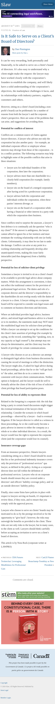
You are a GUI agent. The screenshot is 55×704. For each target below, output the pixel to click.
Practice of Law (18, 30)
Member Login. (6, 698)
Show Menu (48, 4)
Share (40, 26)
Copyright (4, 683)
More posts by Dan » (20, 53)
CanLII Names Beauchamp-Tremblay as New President (41, 561)
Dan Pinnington (22, 49)
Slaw (6, 4)
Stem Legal (4, 690)
